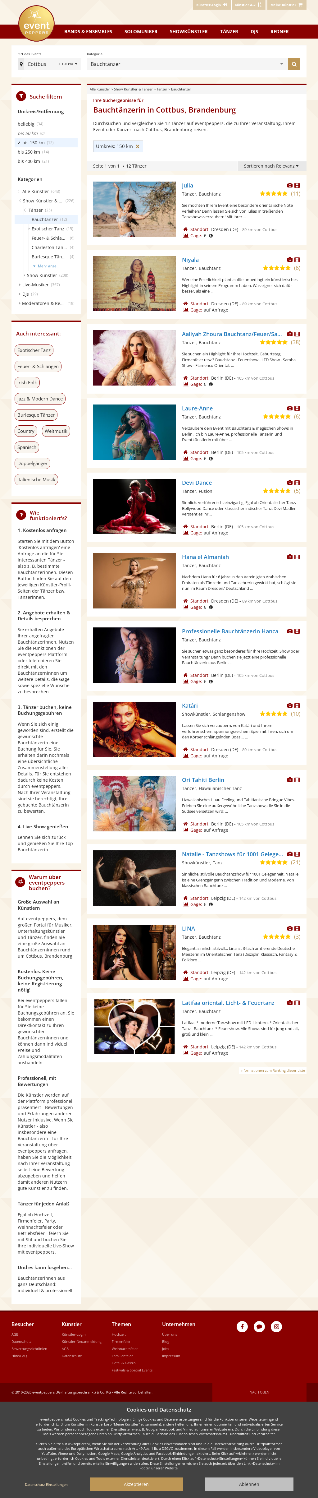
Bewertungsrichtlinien (29, 1348)
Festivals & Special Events (132, 1370)
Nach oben (259, 1392)
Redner (279, 31)
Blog (165, 1341)
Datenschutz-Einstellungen (46, 1484)
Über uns (169, 1334)
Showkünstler (189, 31)
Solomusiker (141, 31)
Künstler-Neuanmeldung (82, 1341)
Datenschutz (21, 1341)
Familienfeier (122, 1355)
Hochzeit (119, 1334)
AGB (14, 1334)
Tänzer (229, 31)
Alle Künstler (100, 89)
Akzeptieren (136, 1484)
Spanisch (26, 447)
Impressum (171, 1355)
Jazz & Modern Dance (40, 398)
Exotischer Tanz (34, 350)
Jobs (165, 1348)
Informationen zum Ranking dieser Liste (272, 1070)
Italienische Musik (36, 479)
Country (25, 431)
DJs (254, 31)
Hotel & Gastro (124, 1363)
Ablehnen (249, 1484)
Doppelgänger (32, 463)
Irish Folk (27, 382)
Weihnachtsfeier (125, 1348)
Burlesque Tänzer (36, 415)
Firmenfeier (121, 1341)
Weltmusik (56, 431)
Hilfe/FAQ (19, 1355)
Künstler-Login (74, 1334)
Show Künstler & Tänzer (133, 89)
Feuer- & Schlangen (38, 366)
